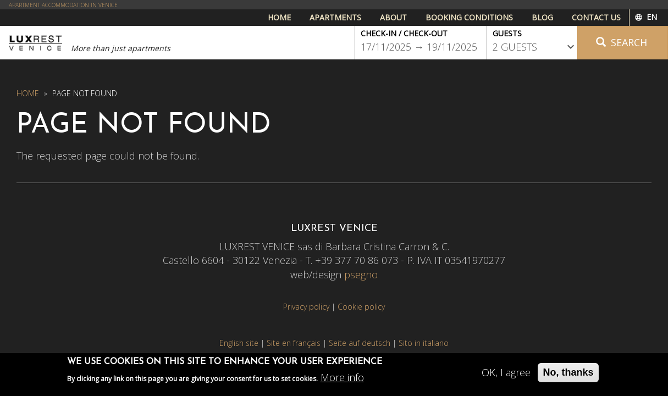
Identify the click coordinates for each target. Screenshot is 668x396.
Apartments (335, 17)
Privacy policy (306, 306)
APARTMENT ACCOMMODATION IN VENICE (63, 5)
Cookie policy (361, 306)
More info (342, 380)
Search (622, 42)
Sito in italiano (424, 343)
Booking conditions (469, 17)
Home (279, 17)
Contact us (596, 17)
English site (238, 343)
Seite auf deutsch (359, 343)
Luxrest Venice (35, 42)
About (393, 17)
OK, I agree (506, 375)
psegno (361, 274)
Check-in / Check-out (404, 33)
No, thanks (568, 375)
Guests (507, 33)
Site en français (294, 343)
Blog (542, 17)
